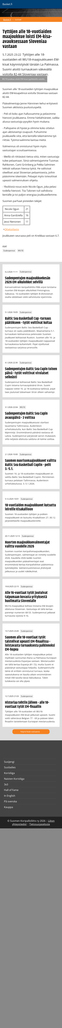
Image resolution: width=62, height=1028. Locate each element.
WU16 (22, 407)
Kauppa (8, 807)
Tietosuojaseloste (39, 824)
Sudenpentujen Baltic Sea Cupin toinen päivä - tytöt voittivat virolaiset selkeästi (31, 373)
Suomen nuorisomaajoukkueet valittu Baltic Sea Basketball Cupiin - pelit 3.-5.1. (30, 465)
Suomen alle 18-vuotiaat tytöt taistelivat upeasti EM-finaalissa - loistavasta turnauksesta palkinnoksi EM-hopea (30, 643)
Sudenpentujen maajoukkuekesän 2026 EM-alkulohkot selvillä (27, 280)
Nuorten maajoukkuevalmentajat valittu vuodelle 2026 (27, 544)
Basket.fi (7, 19)
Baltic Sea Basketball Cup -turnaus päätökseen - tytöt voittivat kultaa (28, 320)
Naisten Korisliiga (14, 778)
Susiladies (10, 767)
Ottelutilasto (11, 229)
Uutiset (18, 19)
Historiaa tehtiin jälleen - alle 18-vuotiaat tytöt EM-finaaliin (27, 704)
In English (9, 795)
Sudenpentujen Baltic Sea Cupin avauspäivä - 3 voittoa (26, 415)
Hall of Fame (11, 790)
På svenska (10, 801)
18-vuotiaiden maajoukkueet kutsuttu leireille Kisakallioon (30, 507)
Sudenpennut (9, 250)
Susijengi (9, 761)
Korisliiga (9, 773)
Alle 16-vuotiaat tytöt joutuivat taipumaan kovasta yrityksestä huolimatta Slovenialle (26, 597)
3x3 (6, 784)
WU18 (20, 250)
